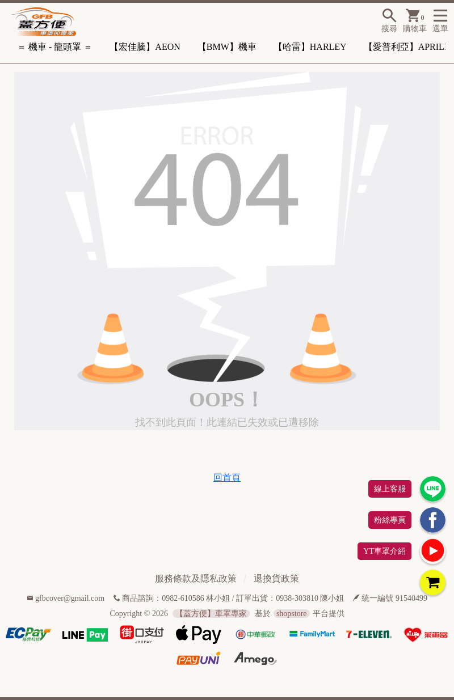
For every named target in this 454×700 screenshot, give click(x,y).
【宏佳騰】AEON (145, 47)
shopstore (291, 613)
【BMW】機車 (227, 47)
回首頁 (227, 477)
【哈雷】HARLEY (310, 47)
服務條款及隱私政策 (196, 578)
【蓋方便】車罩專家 (211, 613)
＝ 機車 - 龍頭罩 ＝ (55, 47)
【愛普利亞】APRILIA (409, 47)
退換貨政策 (276, 578)
